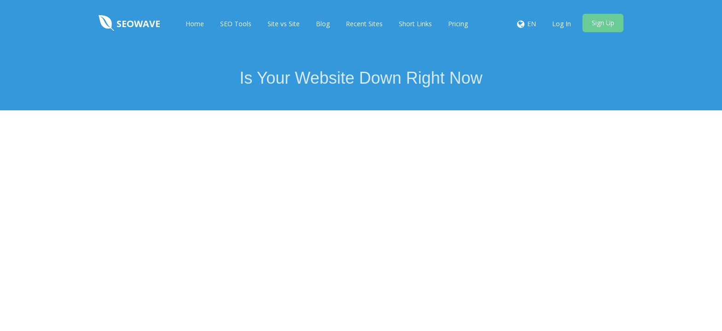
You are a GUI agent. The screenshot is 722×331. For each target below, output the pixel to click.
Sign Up (603, 22)
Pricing (458, 23)
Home (195, 23)
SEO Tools (235, 23)
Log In (561, 23)
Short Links (415, 23)
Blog (323, 23)
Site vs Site (284, 23)
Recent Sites (364, 23)
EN (531, 23)
